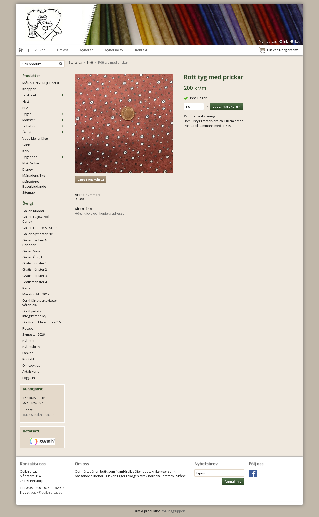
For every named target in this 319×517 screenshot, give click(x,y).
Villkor (40, 50)
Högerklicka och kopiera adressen (101, 213)
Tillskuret (43, 95)
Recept (27, 328)
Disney (27, 169)
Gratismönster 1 (34, 263)
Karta (26, 288)
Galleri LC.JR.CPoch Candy (36, 219)
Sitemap (28, 192)
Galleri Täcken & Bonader (34, 242)
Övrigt (43, 132)
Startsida (75, 62)
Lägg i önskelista (90, 179)
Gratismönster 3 (34, 275)
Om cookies (31, 365)
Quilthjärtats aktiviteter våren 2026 (39, 302)
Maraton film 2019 (35, 294)
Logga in (28, 377)
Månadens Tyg (33, 175)
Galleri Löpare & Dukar (39, 227)
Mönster (43, 120)
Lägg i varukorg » (227, 106)
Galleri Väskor (33, 251)
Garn (43, 144)
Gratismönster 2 (34, 269)
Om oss (62, 50)
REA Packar (30, 163)
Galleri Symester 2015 (38, 234)
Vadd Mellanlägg (35, 138)
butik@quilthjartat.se (38, 414)
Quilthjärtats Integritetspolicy (34, 313)
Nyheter (86, 50)
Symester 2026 (33, 334)
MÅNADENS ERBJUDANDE (41, 83)
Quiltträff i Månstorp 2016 (41, 322)
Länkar (27, 353)
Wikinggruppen (173, 511)
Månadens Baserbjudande (34, 184)
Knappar (29, 89)
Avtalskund (30, 371)
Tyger (43, 114)
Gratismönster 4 (34, 282)
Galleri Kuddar (33, 211)
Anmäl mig (233, 481)
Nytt (25, 101)
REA (43, 107)
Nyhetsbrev (114, 50)
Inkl (286, 41)
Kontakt (141, 50)
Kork (25, 151)
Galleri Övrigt (32, 257)
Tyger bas (43, 157)
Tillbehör (43, 126)
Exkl (297, 41)
